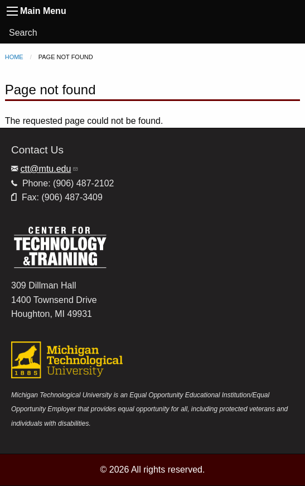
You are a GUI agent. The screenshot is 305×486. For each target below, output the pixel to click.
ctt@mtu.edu (49, 169)
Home (14, 57)
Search (23, 32)
